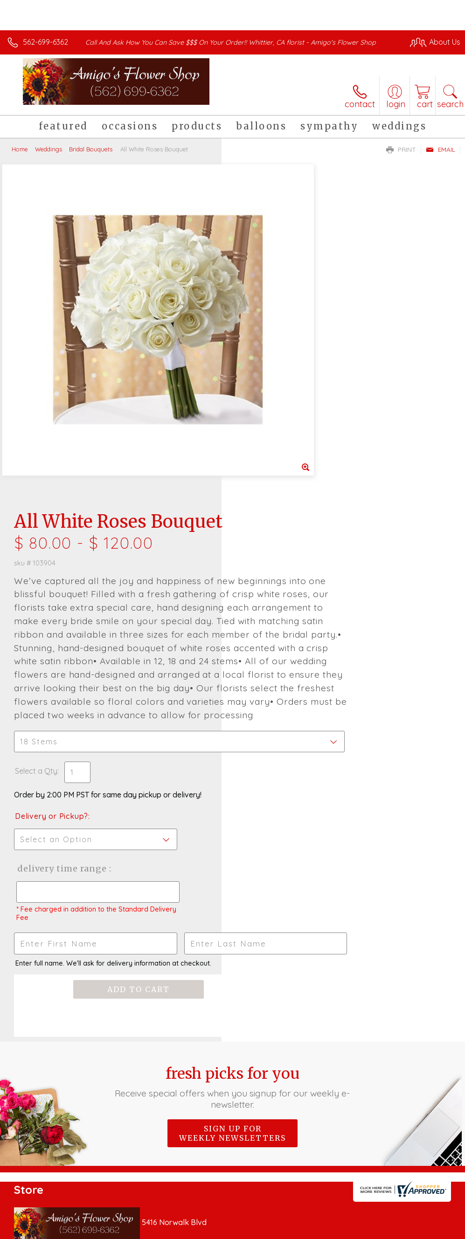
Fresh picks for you (232, 819)
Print (401, 149)
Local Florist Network (368, 1229)
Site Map (426, 1229)
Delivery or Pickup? (273, 547)
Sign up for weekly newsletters (232, 865)
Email (440, 149)
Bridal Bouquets (90, 149)
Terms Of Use (247, 1229)
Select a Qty (257, 502)
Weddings (48, 149)
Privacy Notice (301, 1229)
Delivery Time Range (282, 600)
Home (20, 149)
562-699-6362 (45, 42)
